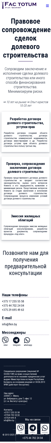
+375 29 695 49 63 (13, 310)
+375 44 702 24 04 (32, 437)
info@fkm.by (9, 324)
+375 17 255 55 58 (13, 301)
